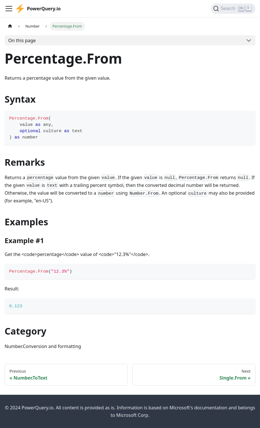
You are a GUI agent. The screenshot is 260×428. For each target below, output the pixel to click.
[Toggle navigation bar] (9, 8)
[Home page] (10, 26)
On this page (22, 40)
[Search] (233, 8)
